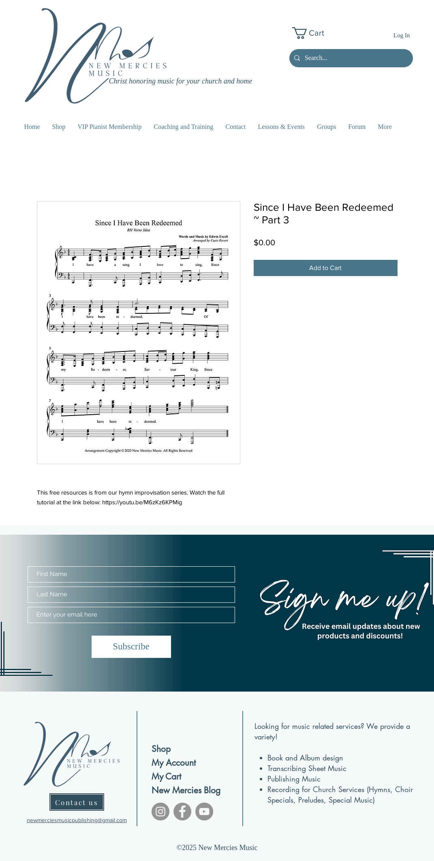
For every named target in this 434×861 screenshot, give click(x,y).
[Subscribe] (131, 647)
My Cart (166, 776)
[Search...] (350, 58)
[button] (314, 33)
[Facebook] (182, 811)
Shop (161, 748)
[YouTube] (204, 811)
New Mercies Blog (180, 790)
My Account (174, 762)
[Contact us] (77, 802)
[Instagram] (160, 811)
